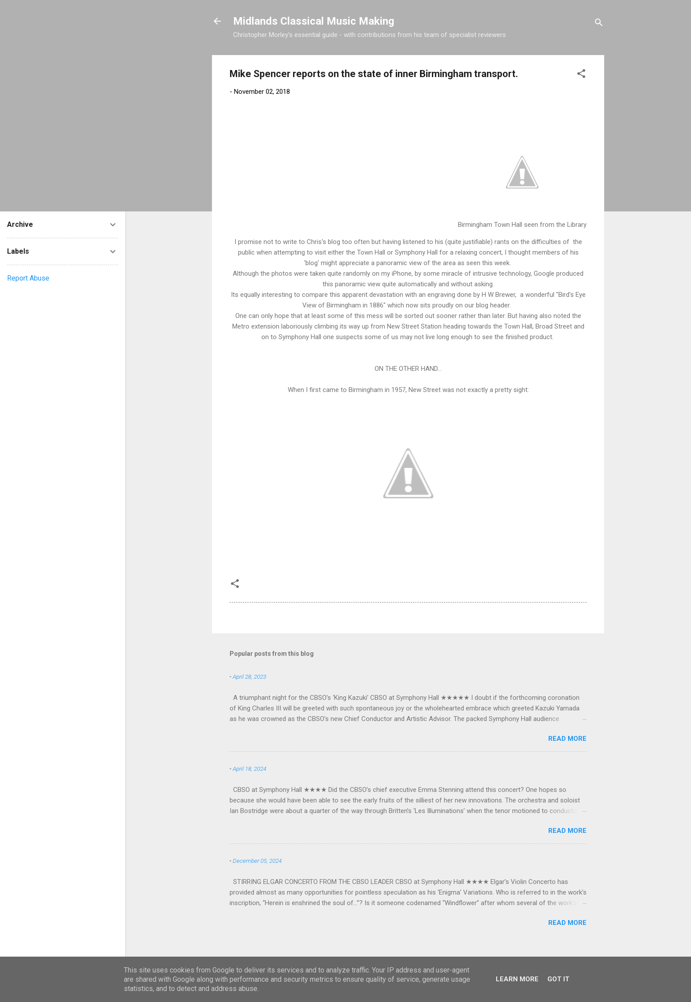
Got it (558, 979)
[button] (581, 75)
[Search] (599, 24)
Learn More (517, 979)
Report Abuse (28, 278)
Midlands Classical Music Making (313, 21)
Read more (567, 739)
